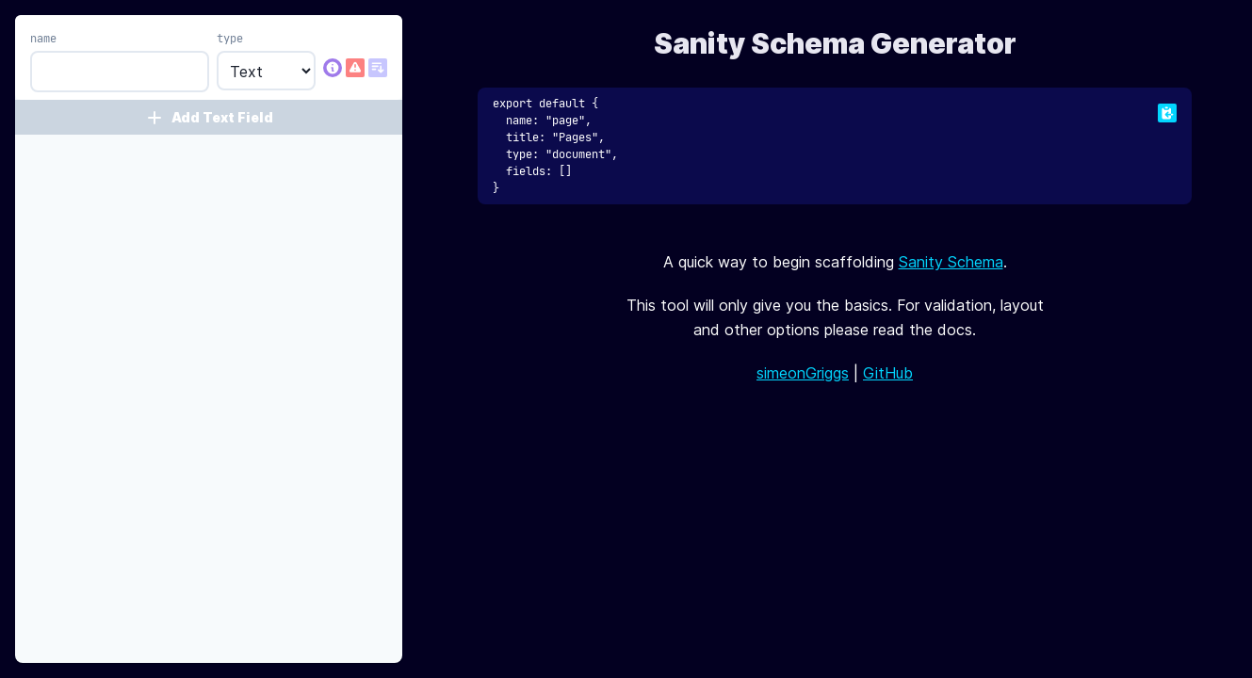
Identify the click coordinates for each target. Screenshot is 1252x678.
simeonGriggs (802, 372)
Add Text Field (209, 117)
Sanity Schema (951, 261)
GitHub (888, 372)
